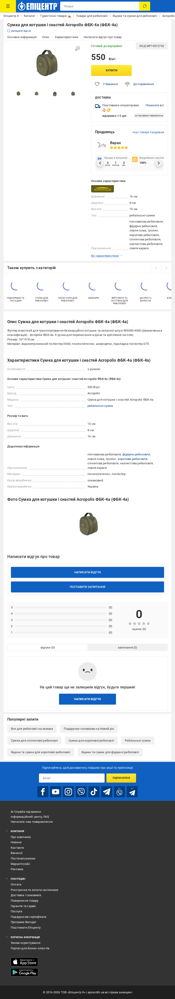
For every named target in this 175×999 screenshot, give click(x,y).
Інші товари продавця (148, 132)
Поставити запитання (87, 587)
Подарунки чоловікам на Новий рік (89, 728)
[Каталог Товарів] (8, 6)
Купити (111, 70)
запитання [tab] (125, 647)
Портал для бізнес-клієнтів (30, 948)
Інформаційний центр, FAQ (30, 816)
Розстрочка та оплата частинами (34, 890)
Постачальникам (23, 858)
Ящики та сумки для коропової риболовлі (40, 752)
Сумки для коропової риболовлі (91, 740)
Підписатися (121, 777)
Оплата (16, 884)
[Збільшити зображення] (77, 48)
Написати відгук (87, 572)
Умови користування (26, 943)
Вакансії (17, 853)
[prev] (155, 268)
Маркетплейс (20, 864)
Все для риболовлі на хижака (32, 728)
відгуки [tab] (46, 647)
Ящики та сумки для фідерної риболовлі (110, 752)
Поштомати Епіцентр (26, 927)
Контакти (17, 847)
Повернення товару (24, 900)
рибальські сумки (100, 405)
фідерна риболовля (136, 454)
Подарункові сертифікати (29, 917)
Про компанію (21, 837)
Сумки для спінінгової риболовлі (34, 740)
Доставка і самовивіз (26, 895)
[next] (166, 268)
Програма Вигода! (23, 922)
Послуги (16, 911)
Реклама (17, 869)
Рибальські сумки (138, 740)
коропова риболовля (132, 459)
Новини (16, 842)
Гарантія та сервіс (23, 906)
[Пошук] (144, 6)
